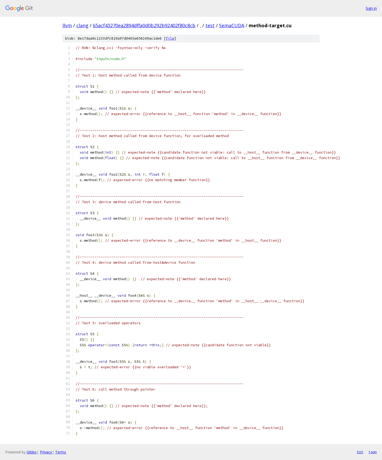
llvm (67, 25)
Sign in (371, 8)
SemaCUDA (231, 25)
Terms (60, 452)
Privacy (46, 452)
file (170, 38)
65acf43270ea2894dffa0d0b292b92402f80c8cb (144, 25)
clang (82, 25)
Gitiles (31, 452)
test (210, 25)
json (372, 452)
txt (360, 452)
